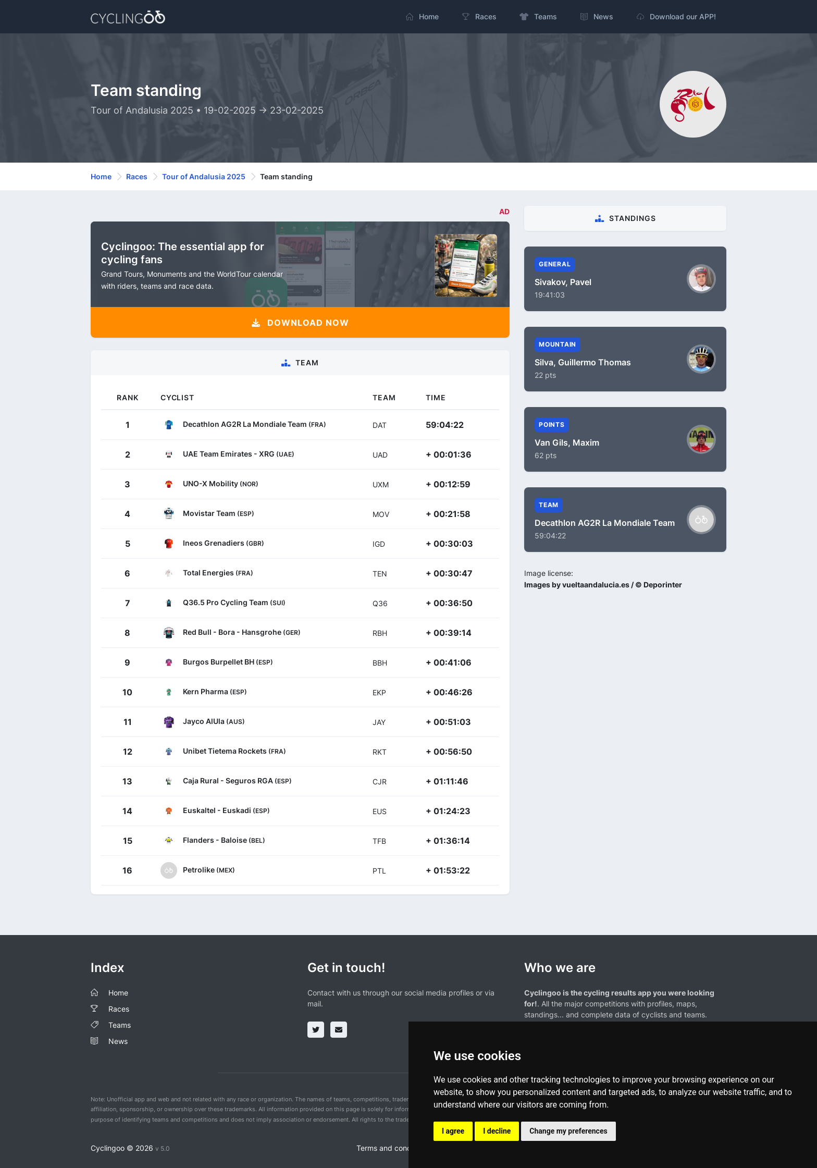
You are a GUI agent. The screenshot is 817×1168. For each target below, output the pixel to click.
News (118, 1041)
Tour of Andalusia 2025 (203, 176)
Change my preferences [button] (568, 1131)
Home (101, 176)
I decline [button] (497, 1131)
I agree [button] (453, 1131)
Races (136, 176)
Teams (119, 1025)
